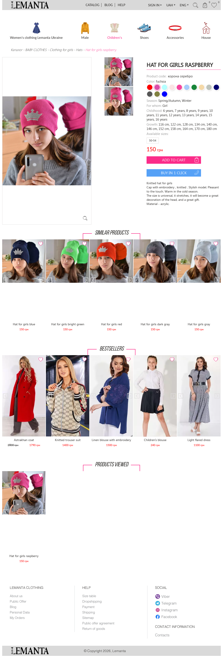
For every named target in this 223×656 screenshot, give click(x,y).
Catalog (92, 5)
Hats (79, 50)
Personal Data (20, 612)
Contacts (162, 635)
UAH (169, 5)
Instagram (166, 610)
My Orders (17, 618)
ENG (183, 5)
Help (121, 5)
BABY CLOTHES (36, 50)
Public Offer (18, 601)
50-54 (152, 140)
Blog (109, 5)
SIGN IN (153, 5)
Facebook (166, 616)
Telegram (166, 603)
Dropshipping (92, 601)
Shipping (88, 612)
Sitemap (88, 618)
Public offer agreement (98, 623)
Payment (88, 607)
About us (16, 596)
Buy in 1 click (180, 172)
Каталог (17, 50)
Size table (89, 596)
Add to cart (181, 159)
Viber (162, 596)
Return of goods (93, 628)
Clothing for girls (62, 50)
